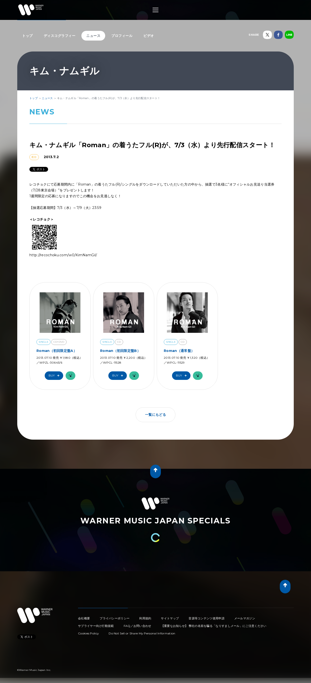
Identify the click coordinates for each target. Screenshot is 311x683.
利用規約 (145, 618)
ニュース (93, 36)
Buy (55, 375)
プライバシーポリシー (115, 618)
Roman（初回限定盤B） (120, 351)
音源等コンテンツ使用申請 (207, 618)
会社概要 (84, 618)
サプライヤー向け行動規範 (96, 626)
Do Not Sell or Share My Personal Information (142, 633)
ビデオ (148, 36)
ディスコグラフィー (60, 36)
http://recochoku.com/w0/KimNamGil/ (63, 255)
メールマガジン (244, 618)
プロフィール (121, 36)
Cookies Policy (88, 633)
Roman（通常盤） (179, 351)
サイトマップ (170, 618)
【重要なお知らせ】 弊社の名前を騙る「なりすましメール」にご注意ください (214, 626)
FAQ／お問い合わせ (137, 626)
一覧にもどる (155, 414)
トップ (27, 36)
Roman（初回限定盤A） (56, 351)
